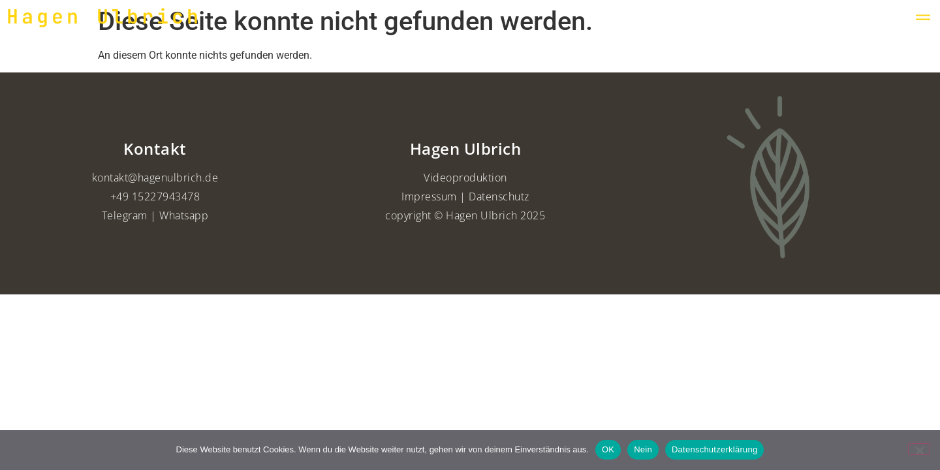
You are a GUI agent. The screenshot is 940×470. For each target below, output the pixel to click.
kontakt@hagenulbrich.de (155, 177)
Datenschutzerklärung (714, 449)
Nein (643, 449)
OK (608, 449)
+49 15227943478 (155, 196)
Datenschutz (499, 196)
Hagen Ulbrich (104, 16)
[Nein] (919, 449)
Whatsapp (183, 215)
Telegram (125, 215)
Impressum (429, 196)
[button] (922, 17)
